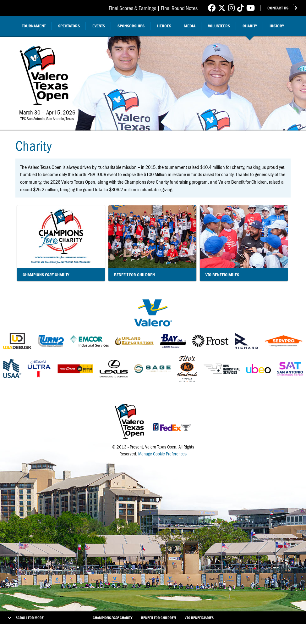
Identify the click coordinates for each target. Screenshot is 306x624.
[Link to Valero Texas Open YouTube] (250, 8)
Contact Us (277, 8)
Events (98, 26)
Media (189, 26)
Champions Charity (112, 617)
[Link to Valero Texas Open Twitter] (222, 8)
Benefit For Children (158, 617)
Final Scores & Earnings (132, 8)
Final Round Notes (179, 8)
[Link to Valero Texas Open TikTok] (240, 8)
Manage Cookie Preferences (162, 453)
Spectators (69, 26)
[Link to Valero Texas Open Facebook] (212, 8)
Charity (250, 26)
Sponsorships (131, 26)
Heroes (164, 26)
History (277, 26)
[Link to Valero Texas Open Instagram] (231, 8)
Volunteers (219, 26)
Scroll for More (30, 617)
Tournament (34, 26)
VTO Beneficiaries (199, 617)
